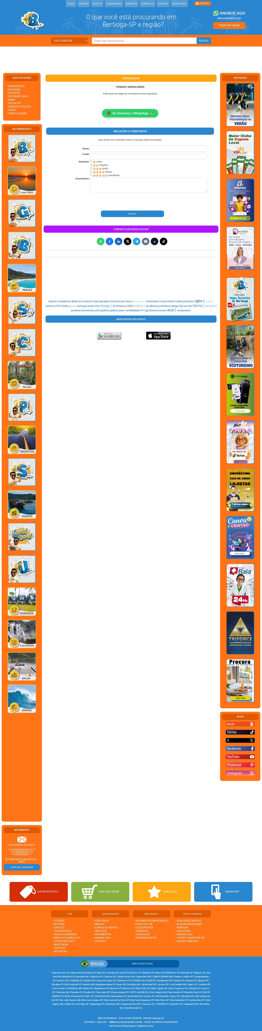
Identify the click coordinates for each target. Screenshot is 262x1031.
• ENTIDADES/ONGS (17, 96)
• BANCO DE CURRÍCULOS (66, 937)
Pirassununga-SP (119, 992)
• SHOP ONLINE (61, 944)
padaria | (114, 310)
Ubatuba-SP (176, 1004)
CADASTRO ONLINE (229, 25)
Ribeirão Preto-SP (193, 992)
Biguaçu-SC (200, 973)
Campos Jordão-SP (183, 976)
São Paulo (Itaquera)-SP (142, 1000)
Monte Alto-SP (143, 988)
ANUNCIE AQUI (179, 4)
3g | (182, 306)
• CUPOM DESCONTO (64, 941)
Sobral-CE (69, 1004)
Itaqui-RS (121, 984)
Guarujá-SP (191, 980)
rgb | (147, 310)
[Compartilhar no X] (127, 241)
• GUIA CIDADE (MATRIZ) (188, 920)
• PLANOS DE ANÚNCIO (106, 927)
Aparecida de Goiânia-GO (83, 973)
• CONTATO (100, 941)
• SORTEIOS (59, 948)
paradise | (105, 301)
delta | (179, 301)
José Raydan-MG (178, 984)
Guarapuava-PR (164, 980)
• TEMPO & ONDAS (17, 113)
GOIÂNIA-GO (139, 980)
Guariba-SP (178, 980)
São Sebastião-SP (179, 1000)
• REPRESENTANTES (145, 937)
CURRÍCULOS (147, 4)
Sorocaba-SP (82, 1004)
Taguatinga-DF (97, 1004)
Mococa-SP (128, 988)
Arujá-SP (123, 973)
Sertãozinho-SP (197, 1000)
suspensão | (140, 301)
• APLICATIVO (60, 951)
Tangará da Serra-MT (131, 1004)
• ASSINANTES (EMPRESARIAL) (151, 920)
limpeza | (122, 306)
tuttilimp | (140, 306)
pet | (98, 310)
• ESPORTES (13, 93)
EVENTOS (97, 4)
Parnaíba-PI (76, 992)
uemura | (211, 306)
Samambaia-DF (118, 996)
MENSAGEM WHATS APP (229, 18)
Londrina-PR (204, 984)
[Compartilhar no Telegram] (136, 241)
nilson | (130, 301)
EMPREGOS (131, 4)
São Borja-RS (187, 996)
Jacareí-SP (163, 984)
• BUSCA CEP (14, 103)
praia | (91, 306)
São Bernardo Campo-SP (168, 996)
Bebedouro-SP (173, 973)
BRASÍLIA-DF (69, 976)
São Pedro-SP (162, 1000)
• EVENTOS (59, 927)
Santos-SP (149, 996)
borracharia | (88, 310)
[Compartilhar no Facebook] (109, 241)
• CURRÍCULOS (142, 934)
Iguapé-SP (203, 980)
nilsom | (172, 301)
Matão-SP (88, 988)
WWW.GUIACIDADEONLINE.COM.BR (125, 1022)
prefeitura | (165, 306)
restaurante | (184, 310)
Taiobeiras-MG (112, 1004)
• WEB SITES (100, 931)
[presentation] (112, 202)
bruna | (122, 301)
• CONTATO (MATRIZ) (186, 941)
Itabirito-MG (88, 984)
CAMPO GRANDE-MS (163, 976)
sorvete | (189, 306)
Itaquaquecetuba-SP (105, 984)
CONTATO (163, 4)
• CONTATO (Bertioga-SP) (190, 937)
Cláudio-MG (89, 980)
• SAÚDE (11, 110)
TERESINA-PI (162, 1004)
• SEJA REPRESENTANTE (189, 924)
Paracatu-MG (63, 992)
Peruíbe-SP (88, 992)
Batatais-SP (148, 973)
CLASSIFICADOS (113, 4)
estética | (209, 302)
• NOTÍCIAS (59, 924)
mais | (96, 301)
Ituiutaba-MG (133, 984)
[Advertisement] (131, 57)
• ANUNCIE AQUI (102, 937)
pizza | (73, 306)
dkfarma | (76, 301)
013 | (59, 306)
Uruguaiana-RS (190, 1004)
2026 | (130, 306)
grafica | (105, 310)
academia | (65, 301)
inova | (114, 301)
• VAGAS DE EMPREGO (65, 934)
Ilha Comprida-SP (73, 984)
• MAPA (11, 99)
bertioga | (82, 306)
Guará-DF (150, 980)
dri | (115, 306)
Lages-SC (192, 984)
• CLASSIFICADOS (62, 931)
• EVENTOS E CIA (143, 924)
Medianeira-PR (101, 988)
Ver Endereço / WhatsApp (130, 113)
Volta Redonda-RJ (132, 1008)
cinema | (88, 301)
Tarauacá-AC (148, 1004)
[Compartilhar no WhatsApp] (100, 241)
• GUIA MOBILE (183, 931)
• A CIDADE (58, 920)
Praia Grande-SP (175, 992)
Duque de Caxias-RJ (106, 980)
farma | (199, 306)
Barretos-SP (135, 973)
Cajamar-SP (110, 976)
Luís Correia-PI (60, 988)
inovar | (163, 310)
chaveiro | (53, 301)
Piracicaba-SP (103, 992)
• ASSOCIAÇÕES (16, 86)
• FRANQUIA (182, 927)
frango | (107, 306)
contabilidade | (133, 310)
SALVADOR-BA (102, 996)
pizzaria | (76, 310)
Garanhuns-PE (124, 980)
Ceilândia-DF (76, 980)
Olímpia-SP (194, 988)
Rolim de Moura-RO (74, 996)
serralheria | (152, 306)
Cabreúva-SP (96, 976)
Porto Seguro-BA (158, 992)
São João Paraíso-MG (70, 1000)
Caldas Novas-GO (125, 976)
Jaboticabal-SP (148, 984)
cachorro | (51, 306)
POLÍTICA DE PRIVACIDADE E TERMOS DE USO (131, 1026)
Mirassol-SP (116, 988)
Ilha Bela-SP (57, 984)
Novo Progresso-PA (178, 988)
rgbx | (200, 301)
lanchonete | (153, 301)
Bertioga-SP (187, 973)
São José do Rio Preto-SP (117, 1000)
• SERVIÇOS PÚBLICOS (19, 106)
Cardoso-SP (63, 980)
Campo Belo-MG (143, 976)
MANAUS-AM (75, 988)
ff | (143, 310)
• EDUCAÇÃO (14, 89)
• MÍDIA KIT (99, 924)
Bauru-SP (160, 973)
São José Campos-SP (92, 1000)
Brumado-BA (82, 976)
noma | (164, 301)
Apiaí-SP (101, 973)
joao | (122, 310)
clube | (66, 306)
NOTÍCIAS (83, 4)
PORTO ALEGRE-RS (139, 992)
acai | (172, 310)
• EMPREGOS (141, 931)
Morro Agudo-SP (159, 988)
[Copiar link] (154, 241)
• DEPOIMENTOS (102, 934)
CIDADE (71, 4)
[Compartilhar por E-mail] (145, 241)
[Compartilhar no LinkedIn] (118, 241)
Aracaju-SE (112, 973)
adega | (175, 306)
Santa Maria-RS (135, 996)
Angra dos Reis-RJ (60, 973)
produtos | (189, 301)
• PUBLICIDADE (101, 920)
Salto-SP (89, 996)
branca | (154, 310)
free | (98, 306)
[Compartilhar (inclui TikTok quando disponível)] (163, 241)
